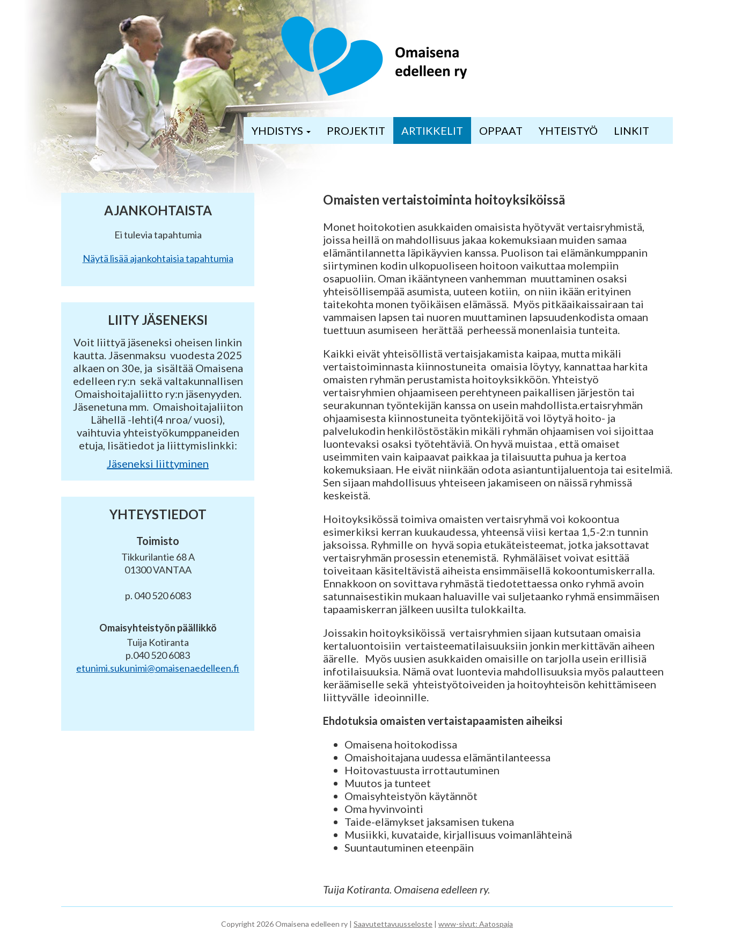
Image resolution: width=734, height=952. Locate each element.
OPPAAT (501, 130)
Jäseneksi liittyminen (158, 463)
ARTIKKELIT (432, 130)
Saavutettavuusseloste (393, 923)
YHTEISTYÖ (568, 130)
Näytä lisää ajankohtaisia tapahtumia (158, 258)
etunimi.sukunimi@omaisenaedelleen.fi (157, 668)
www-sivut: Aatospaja (475, 923)
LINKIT (631, 130)
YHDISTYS (281, 130)
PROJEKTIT (356, 130)
